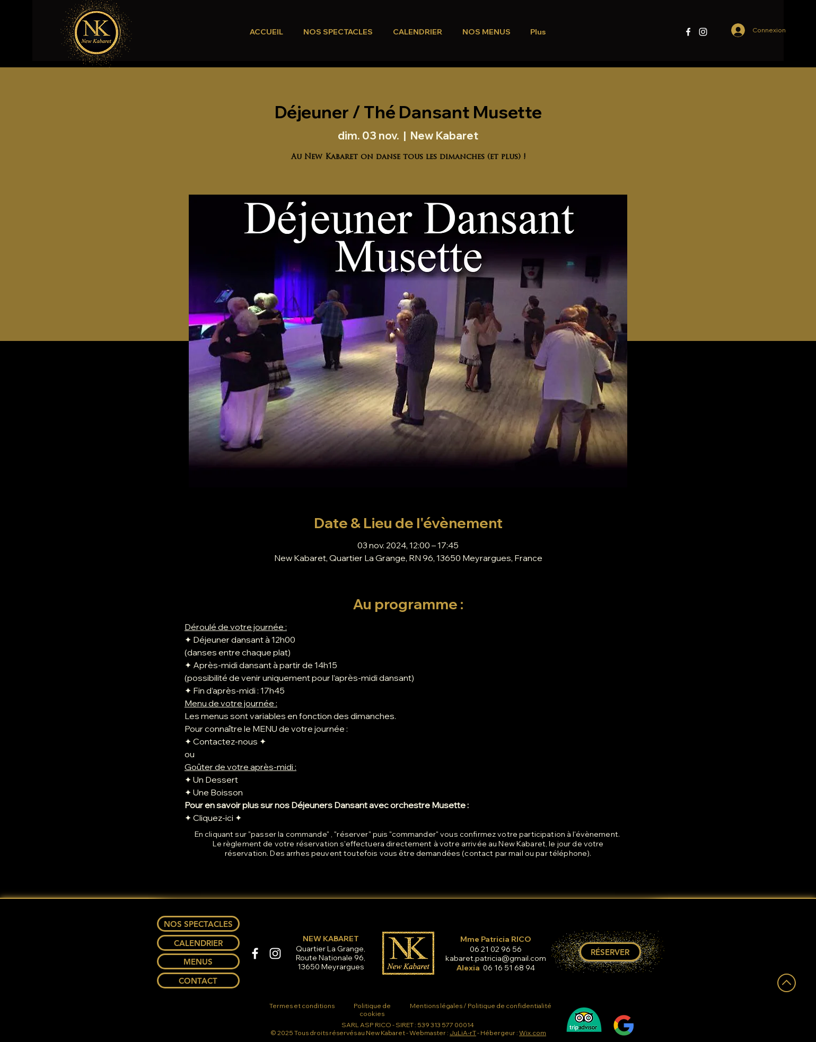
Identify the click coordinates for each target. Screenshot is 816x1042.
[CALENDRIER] (198, 943)
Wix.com (532, 1033)
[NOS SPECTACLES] (198, 924)
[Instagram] (703, 32)
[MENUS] (198, 961)
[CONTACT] (198, 980)
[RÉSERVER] (610, 951)
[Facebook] (688, 32)
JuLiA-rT (463, 1033)
